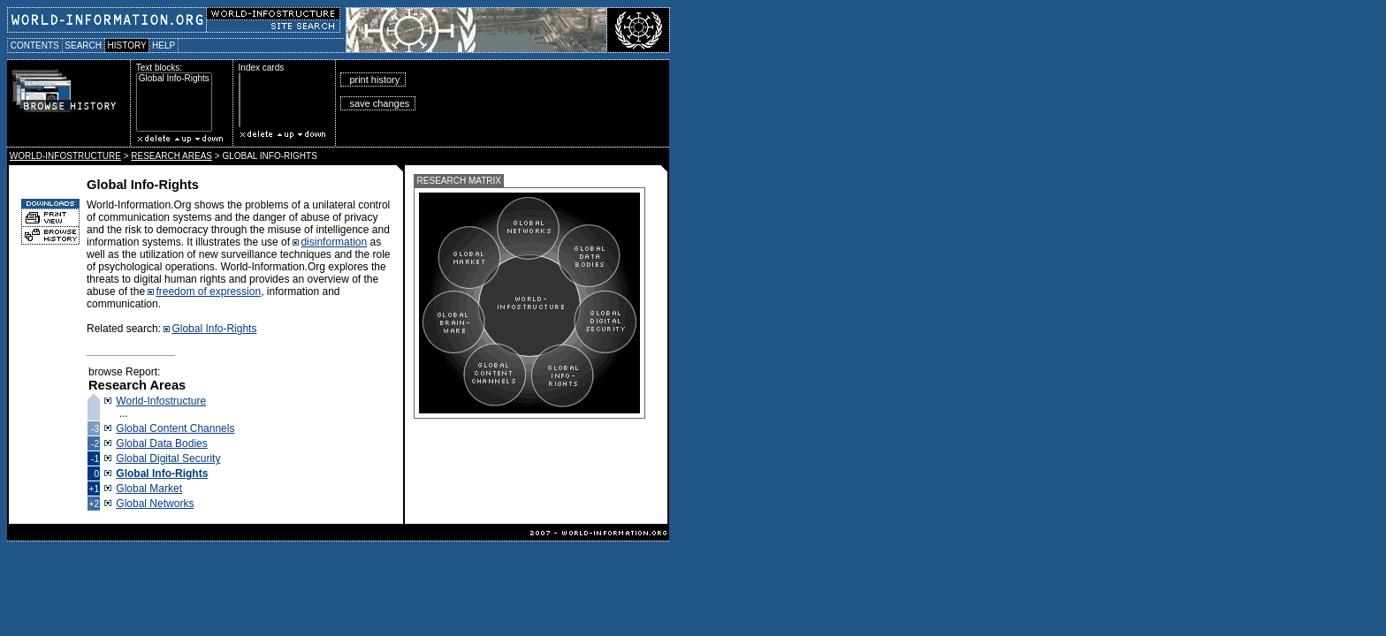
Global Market (149, 488)
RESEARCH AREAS (171, 156)
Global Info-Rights (174, 79)
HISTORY (126, 45)
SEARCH (83, 45)
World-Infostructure (161, 401)
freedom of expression (208, 291)
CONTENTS (35, 45)
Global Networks (155, 503)
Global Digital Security (168, 458)
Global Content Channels (175, 428)
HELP (163, 45)
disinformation (334, 242)
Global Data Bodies (161, 443)
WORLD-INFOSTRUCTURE (65, 156)
